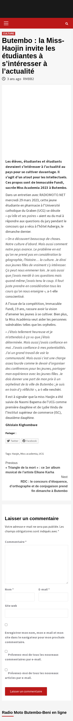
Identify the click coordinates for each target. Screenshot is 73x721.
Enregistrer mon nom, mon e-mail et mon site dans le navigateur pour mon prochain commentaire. (34, 637)
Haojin (15, 453)
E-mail (44, 589)
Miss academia (29, 453)
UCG (41, 453)
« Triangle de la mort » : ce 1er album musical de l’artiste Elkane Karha (36, 467)
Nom (9, 589)
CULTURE (8, 33)
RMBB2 (28, 79)
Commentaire (15, 542)
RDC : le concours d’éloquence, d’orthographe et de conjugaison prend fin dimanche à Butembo (36, 484)
